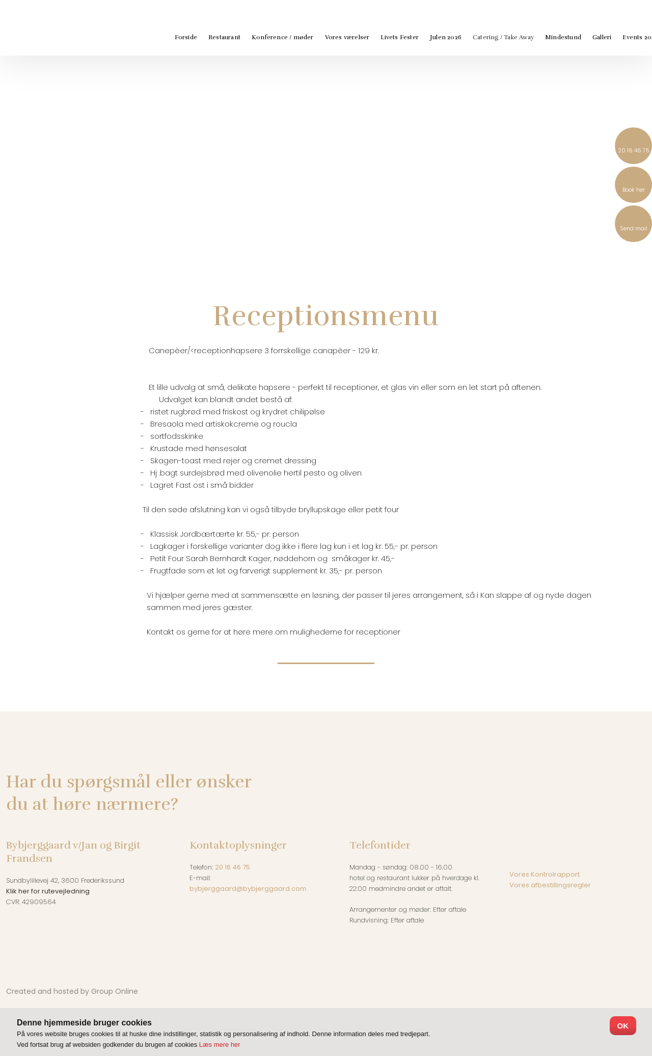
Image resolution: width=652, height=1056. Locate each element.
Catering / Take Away (503, 37)
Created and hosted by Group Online (72, 991)
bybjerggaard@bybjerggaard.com (248, 888)
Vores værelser (347, 37)
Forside (186, 37)
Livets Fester (400, 37)
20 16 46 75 (232, 867)
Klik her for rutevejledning (48, 891)
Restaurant (224, 37)
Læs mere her (219, 1044)
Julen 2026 (445, 37)
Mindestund (563, 37)
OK (623, 1025)
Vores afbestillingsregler (550, 885)
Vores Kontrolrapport (544, 874)
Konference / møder (283, 37)
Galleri (601, 37)
